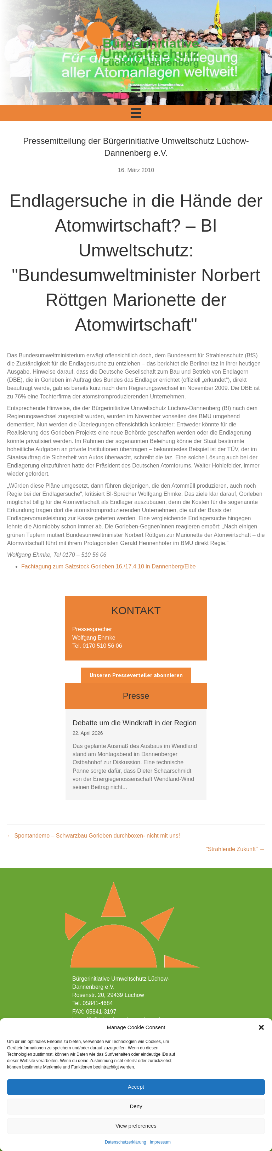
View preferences (136, 1126)
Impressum (160, 1142)
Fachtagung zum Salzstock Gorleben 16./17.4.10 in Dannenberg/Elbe (108, 566)
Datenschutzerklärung (125, 1142)
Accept (136, 1087)
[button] (261, 1027)
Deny (136, 1106)
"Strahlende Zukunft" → (235, 849)
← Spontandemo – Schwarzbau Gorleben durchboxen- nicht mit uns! (93, 836)
